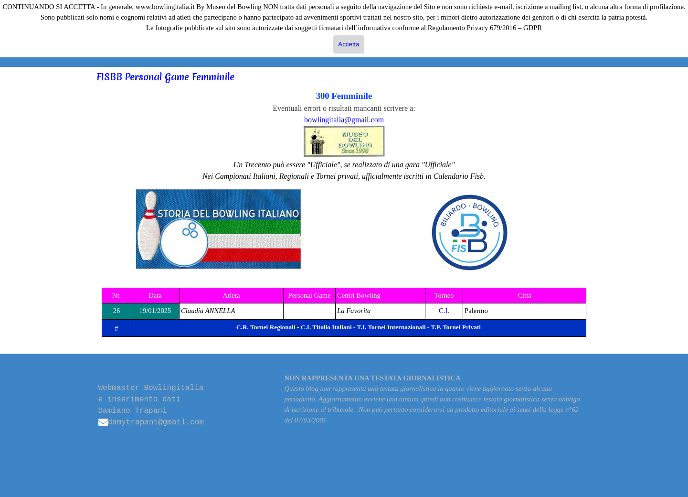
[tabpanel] (344, 135)
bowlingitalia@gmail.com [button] (344, 120)
